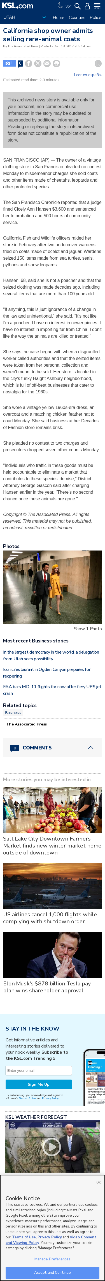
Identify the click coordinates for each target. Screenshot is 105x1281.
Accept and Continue (52, 1272)
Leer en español (88, 75)
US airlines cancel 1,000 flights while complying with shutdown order (50, 918)
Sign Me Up (39, 1084)
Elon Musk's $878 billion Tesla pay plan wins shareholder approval (46, 987)
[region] (52, 1228)
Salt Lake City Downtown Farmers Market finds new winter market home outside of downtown (52, 845)
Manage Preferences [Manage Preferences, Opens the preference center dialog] (52, 1259)
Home (58, 17)
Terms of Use (27, 1098)
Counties (77, 17)
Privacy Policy (50, 1098)
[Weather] (63, 5)
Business (13, 712)
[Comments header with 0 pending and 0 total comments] (52, 747)
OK (98, 1182)
